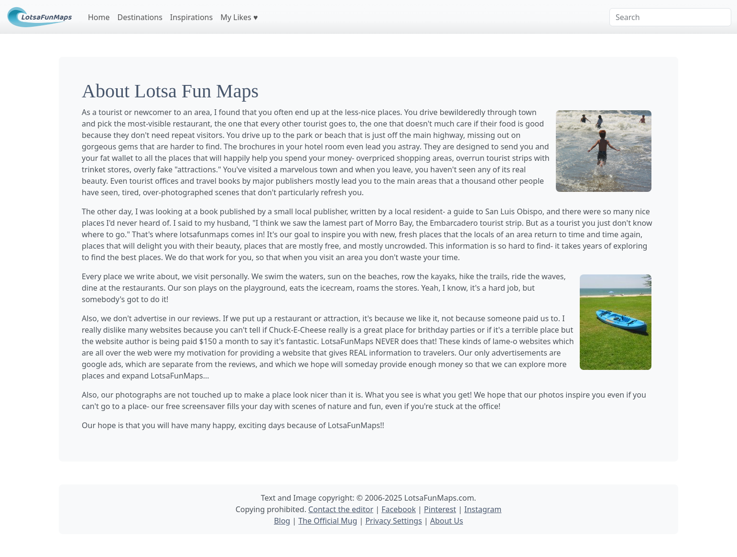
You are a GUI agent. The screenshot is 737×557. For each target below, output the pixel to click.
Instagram (482, 509)
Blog (282, 520)
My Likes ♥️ (239, 17)
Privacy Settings (393, 520)
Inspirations (191, 17)
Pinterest (440, 509)
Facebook (398, 509)
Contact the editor (340, 509)
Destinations (140, 17)
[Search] (670, 17)
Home (99, 17)
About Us (446, 520)
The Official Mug (327, 520)
